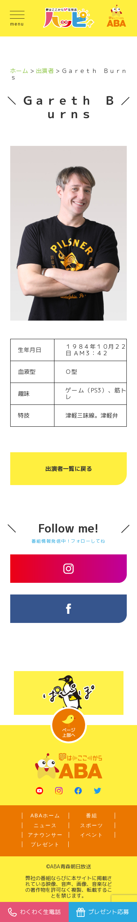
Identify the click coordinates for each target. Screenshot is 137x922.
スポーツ (91, 825)
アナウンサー (45, 835)
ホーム (19, 71)
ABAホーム (45, 815)
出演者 (45, 71)
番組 (92, 815)
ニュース (45, 825)
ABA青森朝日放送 (70, 866)
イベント (91, 835)
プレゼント (45, 844)
